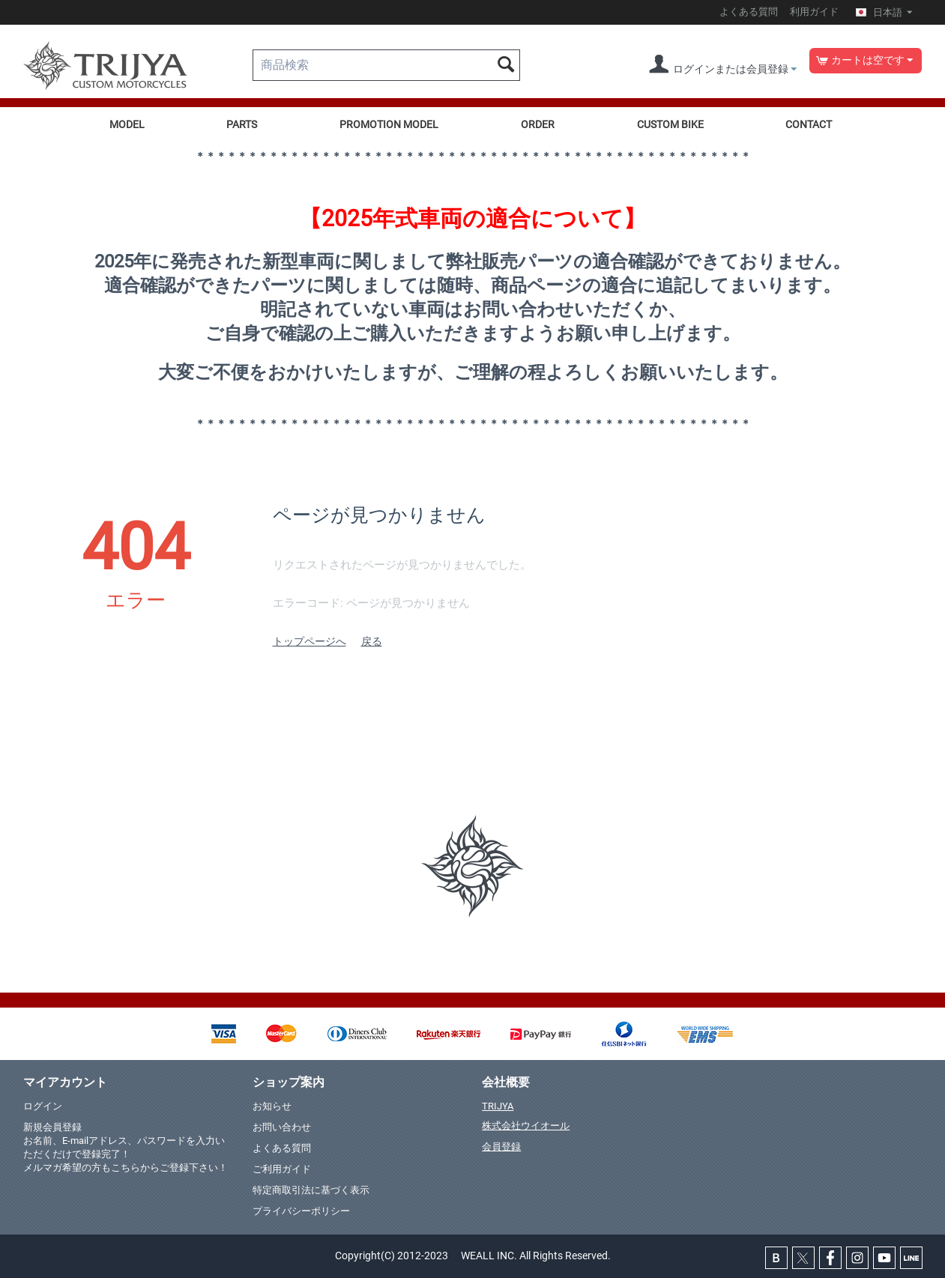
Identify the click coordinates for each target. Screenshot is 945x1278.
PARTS (241, 124)
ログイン (42, 1106)
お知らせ (272, 1106)
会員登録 (501, 1146)
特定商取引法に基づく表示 (311, 1190)
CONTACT (808, 124)
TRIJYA (497, 1106)
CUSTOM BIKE (670, 124)
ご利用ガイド (282, 1169)
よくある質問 (748, 11)
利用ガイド (814, 11)
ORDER (538, 124)
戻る (371, 641)
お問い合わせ (282, 1127)
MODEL (127, 124)
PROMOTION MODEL (388, 124)
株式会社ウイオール (526, 1125)
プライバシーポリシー (301, 1211)
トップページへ (309, 641)
